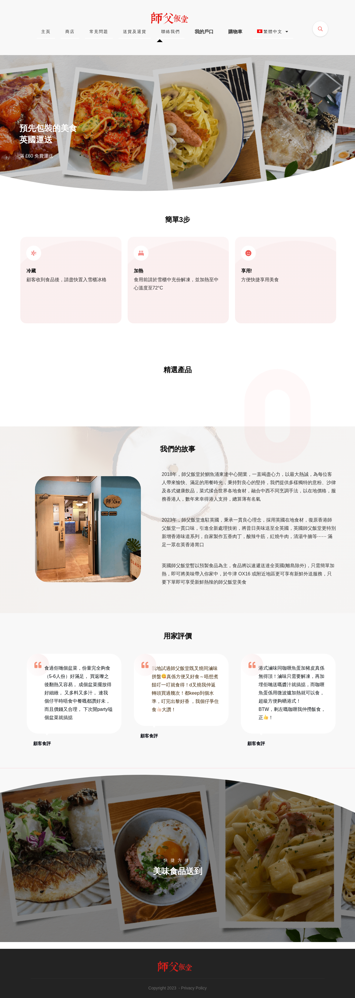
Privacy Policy (194, 988)
